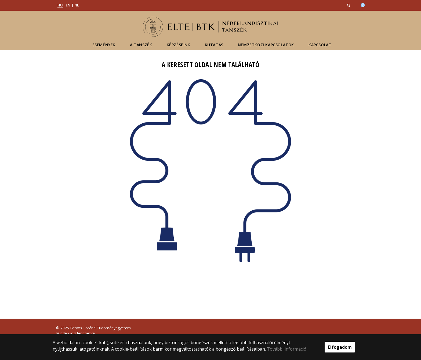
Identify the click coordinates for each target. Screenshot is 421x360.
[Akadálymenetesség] (363, 4)
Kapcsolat (320, 44)
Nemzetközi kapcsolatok (266, 44)
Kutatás (214, 44)
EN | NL (72, 5)
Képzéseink (178, 44)
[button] (349, 5)
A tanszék (141, 44)
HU (60, 5)
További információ (286, 349)
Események (103, 44)
